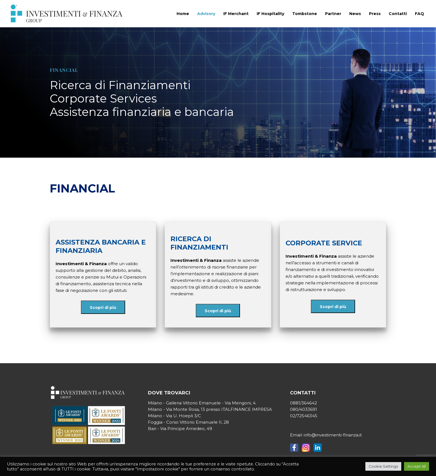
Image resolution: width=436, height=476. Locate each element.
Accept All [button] (416, 466)
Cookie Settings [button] (383, 466)
